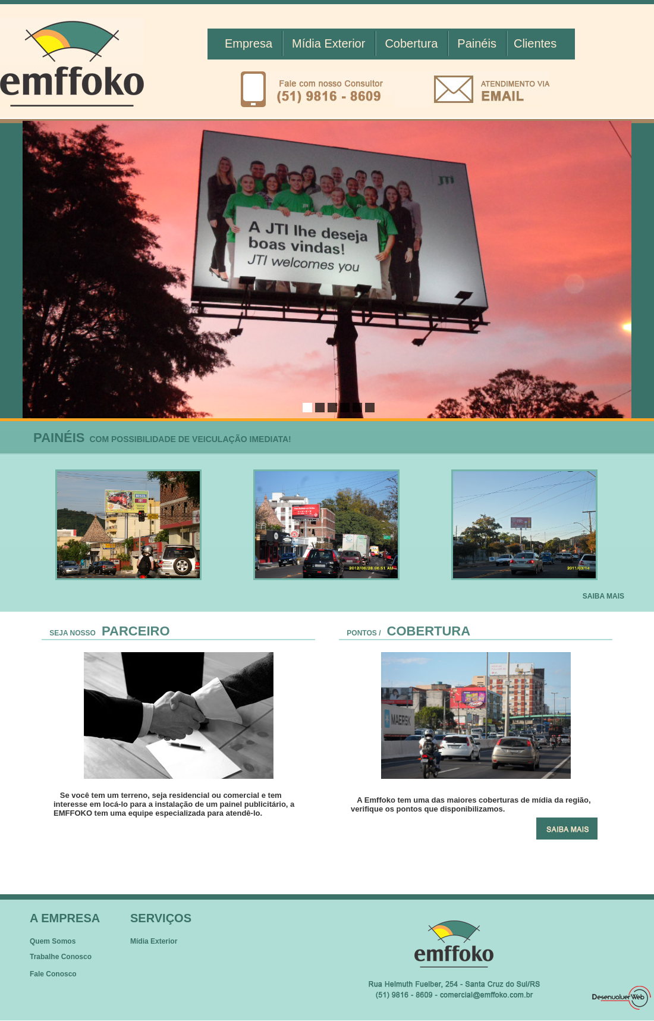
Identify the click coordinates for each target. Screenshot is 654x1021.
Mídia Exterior (328, 43)
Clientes (535, 43)
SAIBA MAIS (603, 596)
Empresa (248, 43)
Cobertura (411, 43)
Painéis (476, 43)
